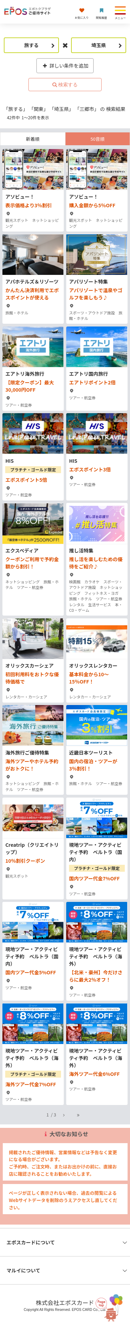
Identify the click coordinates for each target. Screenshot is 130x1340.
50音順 (97, 139)
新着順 (33, 139)
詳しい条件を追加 (65, 65)
